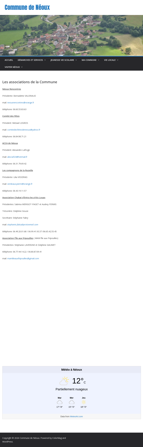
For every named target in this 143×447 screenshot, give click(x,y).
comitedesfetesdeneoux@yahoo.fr (23, 129)
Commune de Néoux (27, 7)
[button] (44, 60)
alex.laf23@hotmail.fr (17, 156)
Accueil (9, 60)
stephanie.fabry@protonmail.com (22, 224)
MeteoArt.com (76, 416)
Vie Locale (110, 60)
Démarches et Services (30, 60)
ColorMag (57, 438)
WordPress (7, 441)
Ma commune (89, 60)
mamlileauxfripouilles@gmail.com (23, 258)
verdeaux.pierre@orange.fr (19, 183)
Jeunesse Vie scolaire (62, 60)
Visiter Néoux (12, 67)
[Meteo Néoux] (71, 398)
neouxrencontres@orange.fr (20, 102)
